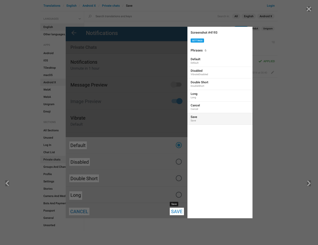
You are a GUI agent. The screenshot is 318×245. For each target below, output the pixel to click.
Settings (197, 40)
